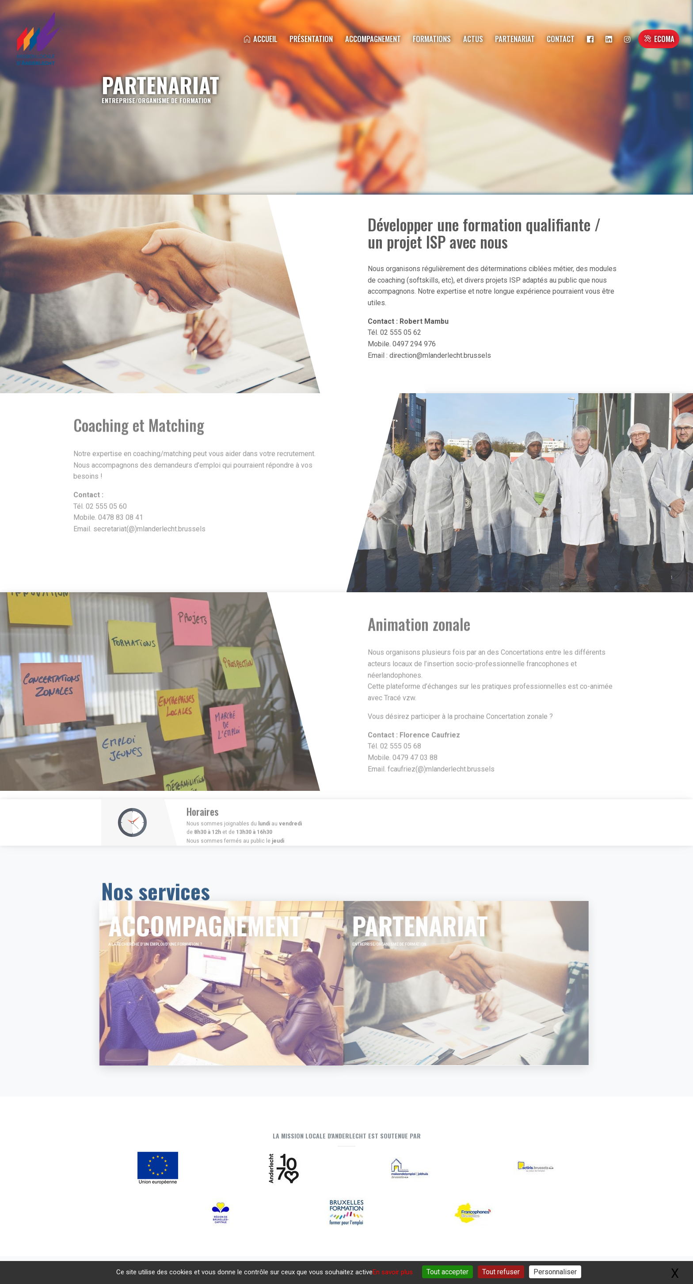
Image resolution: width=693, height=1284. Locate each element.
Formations (432, 38)
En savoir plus (393, 1272)
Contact (561, 38)
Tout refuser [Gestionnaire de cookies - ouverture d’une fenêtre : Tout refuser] (501, 1272)
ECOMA (658, 38)
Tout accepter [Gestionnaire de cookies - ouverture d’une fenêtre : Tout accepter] (447, 1272)
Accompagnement (373, 38)
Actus (473, 38)
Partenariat (515, 38)
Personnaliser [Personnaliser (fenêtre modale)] (555, 1272)
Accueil (260, 38)
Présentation (311, 38)
